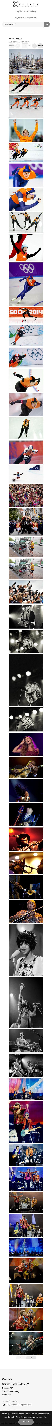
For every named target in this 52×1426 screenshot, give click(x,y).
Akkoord (26, 1422)
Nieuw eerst (24, 42)
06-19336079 (11, 1401)
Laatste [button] (40, 46)
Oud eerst (13, 42)
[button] (34, 45)
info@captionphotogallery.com (18, 1405)
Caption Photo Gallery (26, 11)
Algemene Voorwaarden (26, 17)
